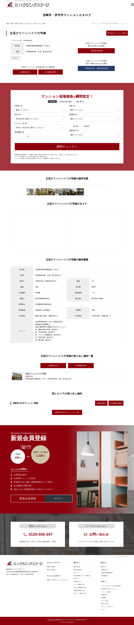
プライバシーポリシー (107, 606)
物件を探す (77, 567)
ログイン (76, 572)
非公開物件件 (50, 72)
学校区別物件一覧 (79, 590)
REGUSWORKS (70, 622)
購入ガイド (77, 578)
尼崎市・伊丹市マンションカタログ (23, 23)
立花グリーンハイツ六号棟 (39, 23)
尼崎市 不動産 (9, 23)
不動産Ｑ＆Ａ (78, 581)
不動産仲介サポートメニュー (109, 589)
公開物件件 (25, 72)
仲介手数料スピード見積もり (82, 575)
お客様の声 (104, 594)
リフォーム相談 (105, 592)
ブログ (103, 609)
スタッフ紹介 (105, 600)
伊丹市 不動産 (51, 569)
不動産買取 (104, 575)
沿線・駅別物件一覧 (80, 587)
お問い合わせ (105, 603)
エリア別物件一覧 (79, 584)
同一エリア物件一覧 (80, 593)
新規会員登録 (78, 569)
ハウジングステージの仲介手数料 (111, 586)
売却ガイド (104, 567)
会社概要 (103, 597)
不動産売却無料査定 (107, 572)
